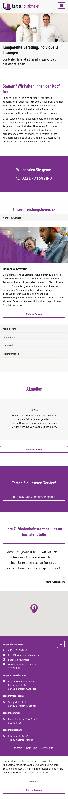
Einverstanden (34, 790)
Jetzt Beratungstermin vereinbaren (34, 496)
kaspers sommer (11, 713)
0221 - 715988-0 (36, 178)
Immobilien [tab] (9, 337)
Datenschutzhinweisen (35, 772)
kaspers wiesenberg (13, 696)
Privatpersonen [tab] (11, 353)
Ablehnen (34, 781)
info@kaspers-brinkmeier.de (24, 655)
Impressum (31, 748)
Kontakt (18, 748)
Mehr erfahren (34, 314)
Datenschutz (46, 748)
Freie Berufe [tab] (9, 328)
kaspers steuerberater (14, 675)
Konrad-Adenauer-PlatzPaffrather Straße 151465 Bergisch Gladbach (22, 685)
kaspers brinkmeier (18, 659)
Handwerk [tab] (8, 345)
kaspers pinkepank (12, 730)
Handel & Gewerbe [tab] (13, 217)
